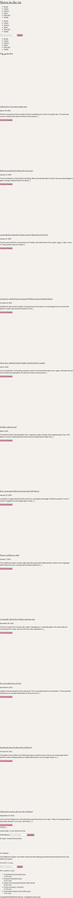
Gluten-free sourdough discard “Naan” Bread (19, 883)
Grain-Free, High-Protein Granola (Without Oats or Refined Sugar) (26, 299)
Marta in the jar (10, 2)
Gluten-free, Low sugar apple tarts (13, 106)
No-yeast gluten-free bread (10, 683)
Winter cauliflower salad (9, 555)
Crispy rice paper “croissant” (14, 887)
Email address (5, 835)
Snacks (6, 11)
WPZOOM (37, 897)
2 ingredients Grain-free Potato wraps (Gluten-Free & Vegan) (24, 235)
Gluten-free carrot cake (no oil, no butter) (16, 811)
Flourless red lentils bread (13, 878)
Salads (6, 17)
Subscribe (30, 835)
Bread (6, 7)
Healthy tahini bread (8, 427)
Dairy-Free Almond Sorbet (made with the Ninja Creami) (22, 363)
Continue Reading (6, 120)
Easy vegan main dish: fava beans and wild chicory (19, 491)
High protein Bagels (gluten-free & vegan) (16, 170)
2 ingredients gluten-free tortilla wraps (17, 891)
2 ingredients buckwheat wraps (15, 874)
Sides (6, 13)
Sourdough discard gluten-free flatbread (16, 747)
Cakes (6, 9)
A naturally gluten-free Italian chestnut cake (17, 619)
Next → (4, 827)
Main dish (7, 15)
